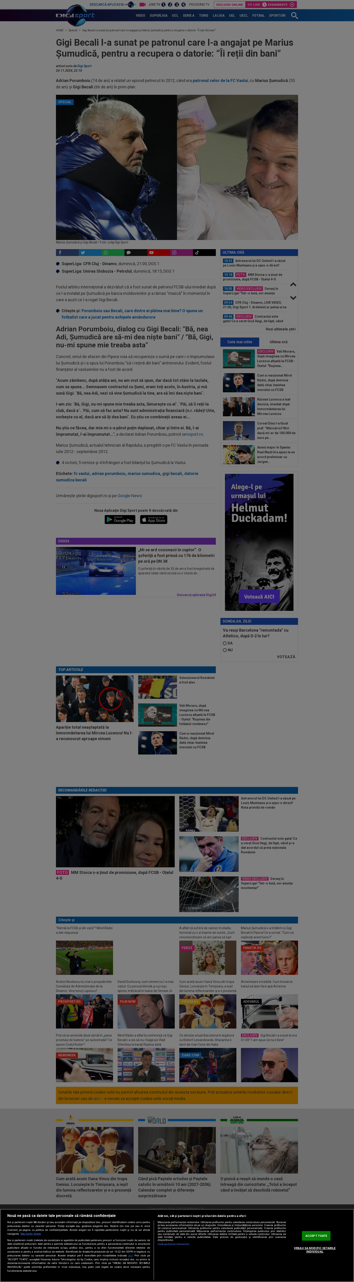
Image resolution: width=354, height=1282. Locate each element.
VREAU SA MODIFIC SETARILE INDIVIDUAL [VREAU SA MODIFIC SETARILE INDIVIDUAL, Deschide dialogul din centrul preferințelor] (315, 1249)
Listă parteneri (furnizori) (173, 1244)
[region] (177, 1245)
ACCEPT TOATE (316, 1235)
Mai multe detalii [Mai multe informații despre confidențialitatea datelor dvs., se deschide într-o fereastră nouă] (31, 1233)
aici (130, 1255)
